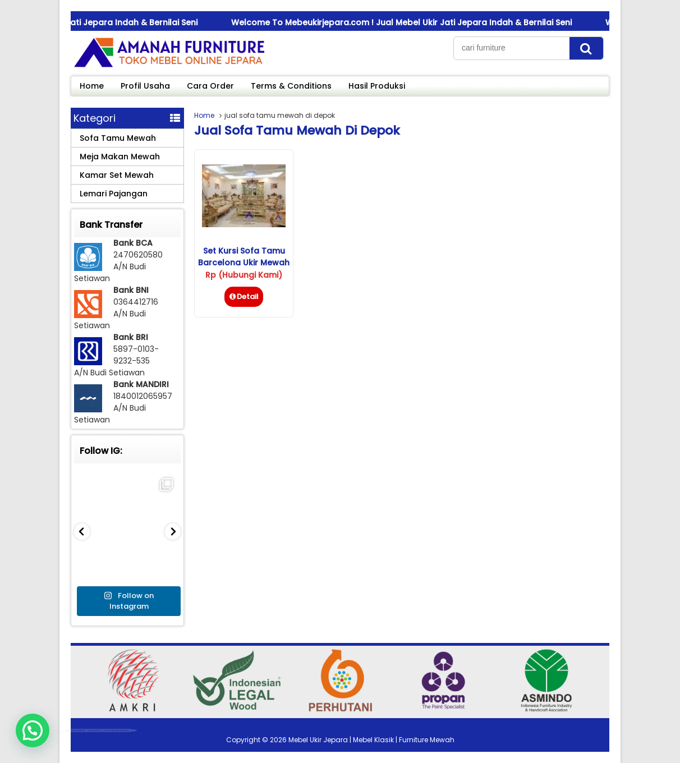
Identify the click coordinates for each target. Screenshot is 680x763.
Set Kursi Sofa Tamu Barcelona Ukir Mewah (244, 256)
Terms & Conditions (291, 85)
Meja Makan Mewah (120, 156)
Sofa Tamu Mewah (118, 138)
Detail (244, 296)
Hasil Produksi (376, 85)
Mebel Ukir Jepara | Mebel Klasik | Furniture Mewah (371, 739)
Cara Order (210, 85)
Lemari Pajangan (114, 193)
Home (92, 85)
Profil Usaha (145, 85)
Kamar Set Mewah (117, 175)
